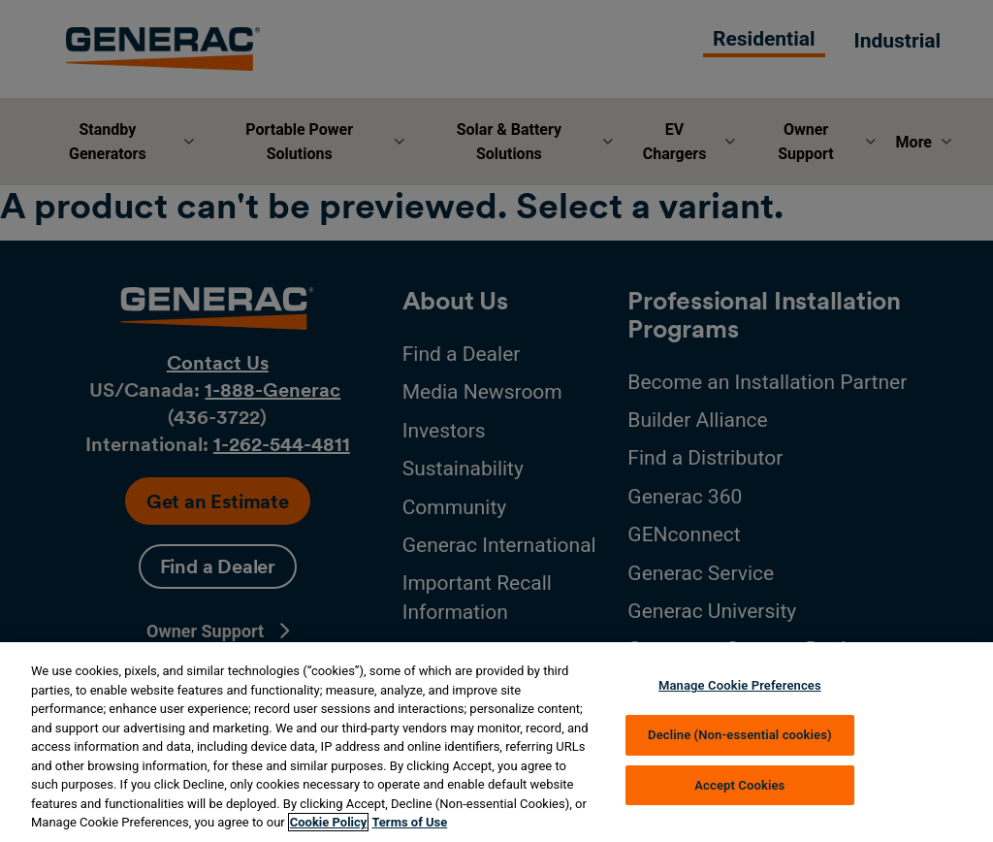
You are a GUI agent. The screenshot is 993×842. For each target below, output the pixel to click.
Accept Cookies (739, 785)
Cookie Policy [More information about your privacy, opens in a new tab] (329, 822)
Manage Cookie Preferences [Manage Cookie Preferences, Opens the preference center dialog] (739, 685)
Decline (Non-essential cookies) (740, 735)
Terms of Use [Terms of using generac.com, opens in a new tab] (409, 822)
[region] (496, 742)
